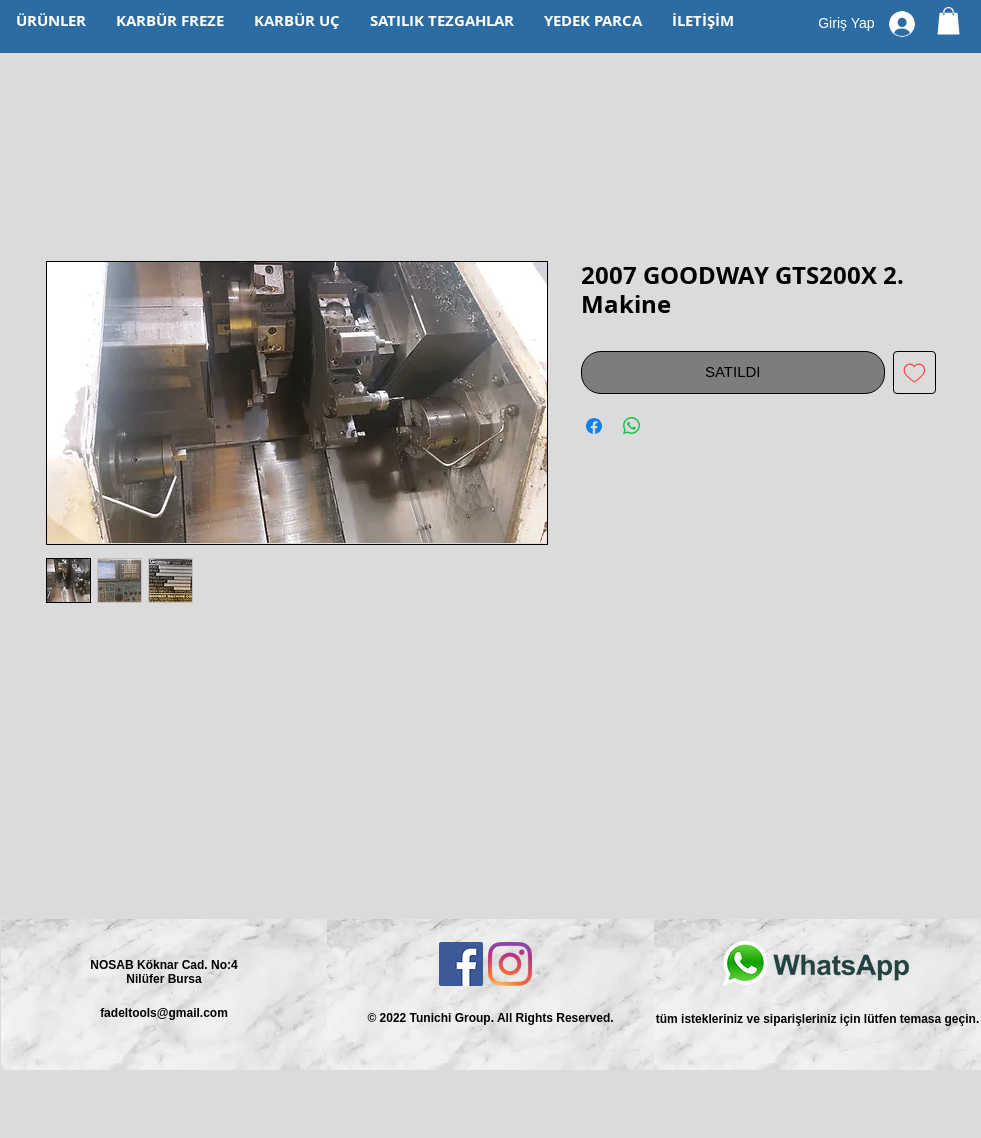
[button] (948, 20)
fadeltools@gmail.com (164, 1013)
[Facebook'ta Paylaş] (594, 426)
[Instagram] (510, 964)
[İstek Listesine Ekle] (914, 372)
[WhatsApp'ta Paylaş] (632, 426)
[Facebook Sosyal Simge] (461, 964)
